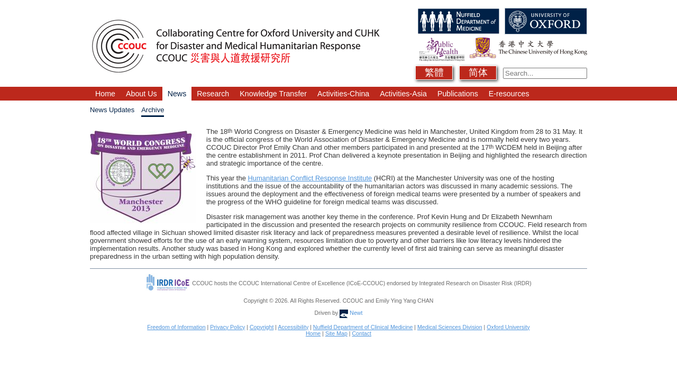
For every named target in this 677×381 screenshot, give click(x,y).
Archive (152, 110)
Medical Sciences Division (449, 327)
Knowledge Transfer (273, 93)
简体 (478, 72)
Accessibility (293, 327)
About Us (141, 93)
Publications (457, 93)
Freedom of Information (176, 327)
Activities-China (343, 93)
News (177, 93)
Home (105, 93)
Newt (351, 313)
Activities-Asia (403, 93)
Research (213, 93)
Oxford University (508, 327)
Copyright (261, 327)
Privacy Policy (227, 327)
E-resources (509, 93)
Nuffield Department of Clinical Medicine (363, 327)
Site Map (336, 333)
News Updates (112, 110)
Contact (361, 333)
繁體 (434, 72)
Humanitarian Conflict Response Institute (310, 178)
